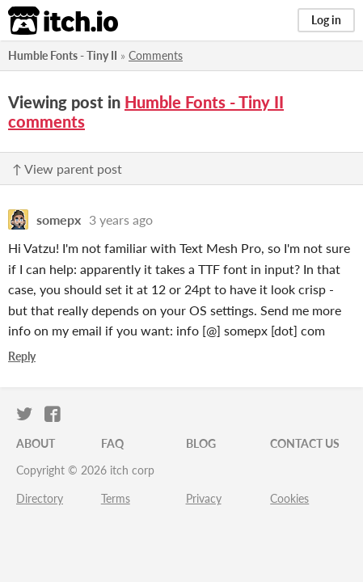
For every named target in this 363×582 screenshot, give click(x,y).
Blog (201, 443)
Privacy (204, 498)
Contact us (305, 443)
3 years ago (121, 219)
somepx (58, 219)
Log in (326, 20)
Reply (22, 356)
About (35, 443)
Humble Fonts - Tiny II (62, 55)
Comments (156, 55)
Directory (39, 498)
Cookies (289, 498)
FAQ (112, 443)
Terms (115, 498)
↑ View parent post (67, 168)
